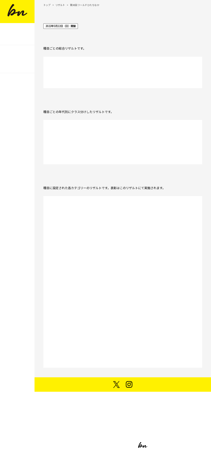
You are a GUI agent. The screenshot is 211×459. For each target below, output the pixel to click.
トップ (47, 5)
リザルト (60, 5)
